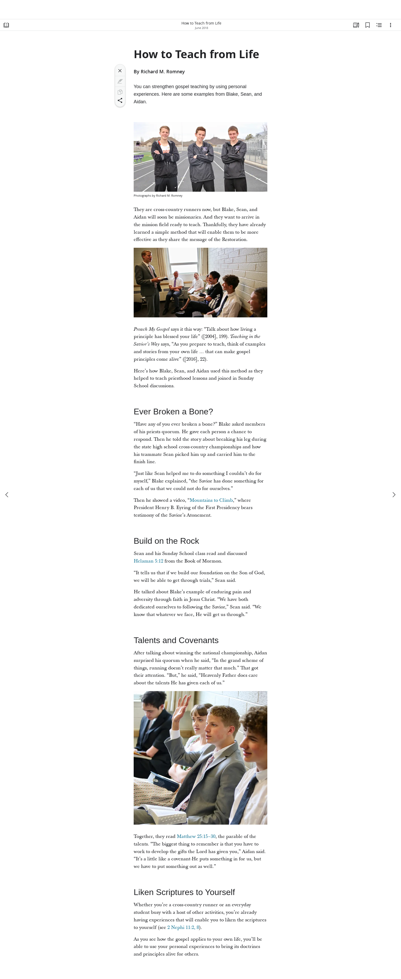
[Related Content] (379, 25)
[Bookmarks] (367, 25)
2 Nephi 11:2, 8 (183, 927)
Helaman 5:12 (148, 561)
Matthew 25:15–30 (196, 836)
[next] (393, 494)
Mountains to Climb (211, 500)
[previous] (7, 494)
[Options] (390, 25)
